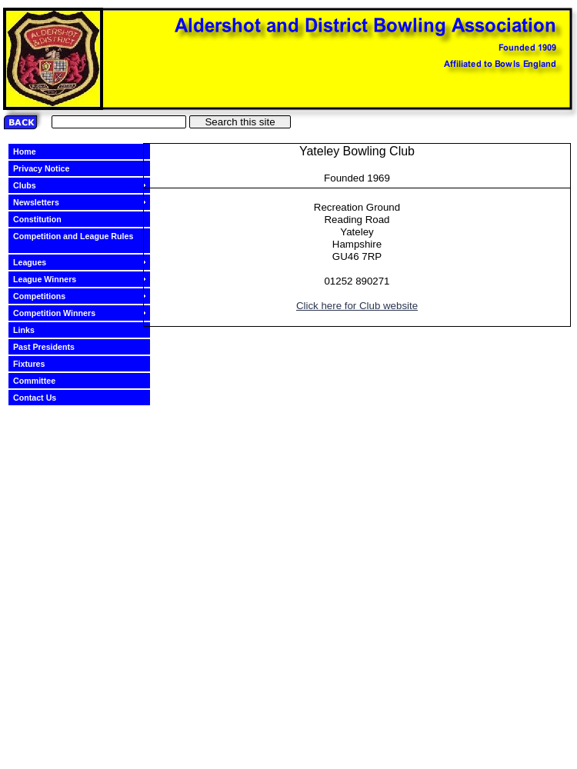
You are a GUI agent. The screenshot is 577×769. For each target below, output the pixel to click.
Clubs (30, 185)
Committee (40, 380)
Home (30, 151)
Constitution (43, 219)
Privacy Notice (47, 168)
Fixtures (35, 363)
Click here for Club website (357, 305)
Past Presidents (50, 346)
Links (30, 330)
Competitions (45, 296)
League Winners (50, 279)
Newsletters (42, 202)
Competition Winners (60, 313)
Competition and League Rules (73, 236)
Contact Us (40, 397)
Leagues (35, 262)
